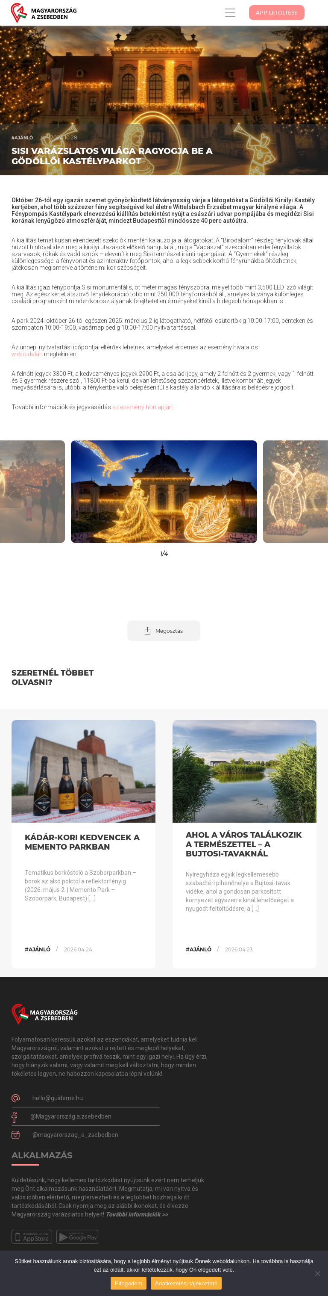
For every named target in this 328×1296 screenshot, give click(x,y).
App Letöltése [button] (277, 12)
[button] (287, 491)
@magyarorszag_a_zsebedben (75, 1134)
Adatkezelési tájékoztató (186, 1283)
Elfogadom (128, 1283)
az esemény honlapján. (143, 407)
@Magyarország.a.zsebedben (70, 1116)
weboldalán (27, 354)
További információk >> (136, 1214)
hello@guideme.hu (57, 1098)
